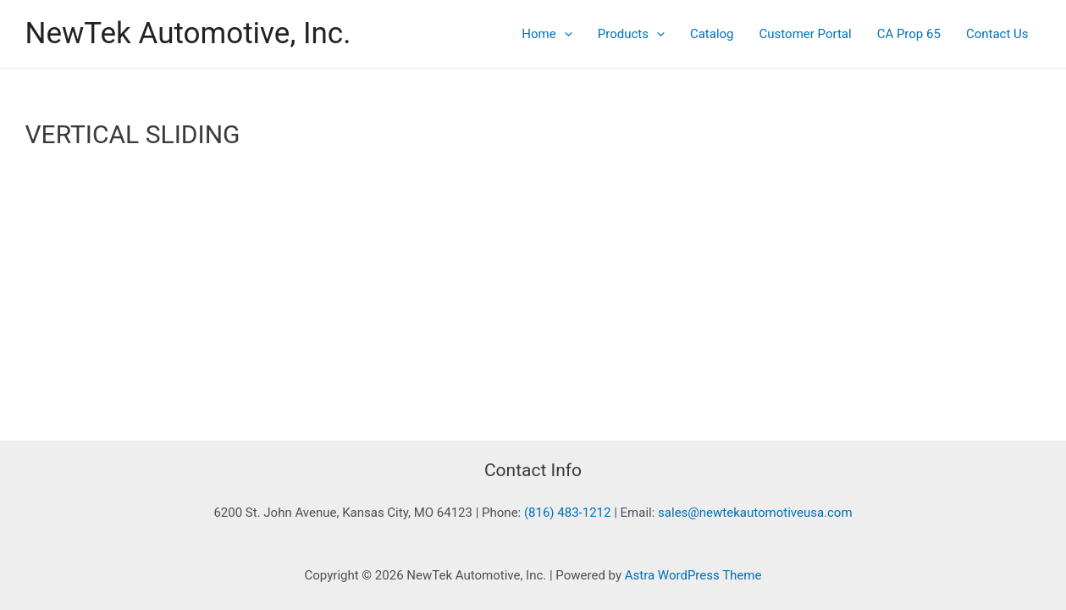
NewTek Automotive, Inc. (188, 33)
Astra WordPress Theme (693, 575)
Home (547, 34)
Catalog (712, 34)
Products (631, 34)
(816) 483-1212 (567, 512)
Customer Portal (805, 34)
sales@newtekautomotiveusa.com (755, 512)
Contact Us (997, 34)
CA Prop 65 (909, 34)
